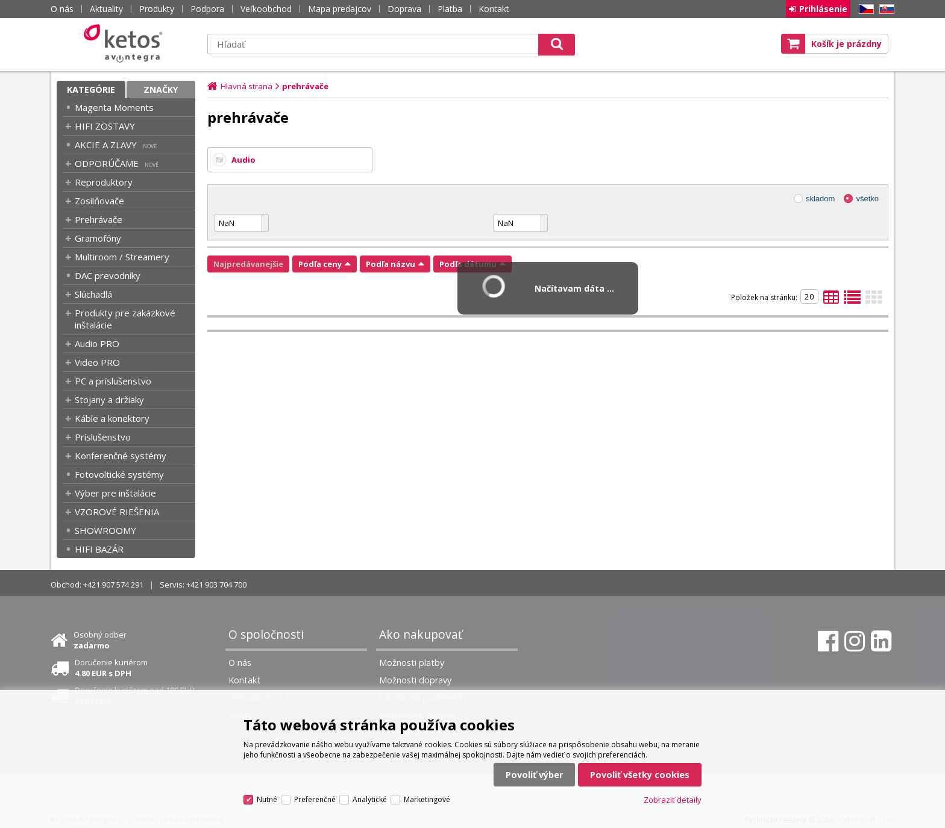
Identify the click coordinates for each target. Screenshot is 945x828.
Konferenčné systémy (120, 456)
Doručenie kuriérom (111, 668)
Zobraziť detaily (673, 799)
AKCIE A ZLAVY (106, 145)
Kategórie (91, 89)
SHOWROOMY (105, 530)
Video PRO (97, 362)
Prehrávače (98, 219)
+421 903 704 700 (216, 584)
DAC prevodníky (107, 275)
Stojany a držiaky (109, 400)
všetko (867, 198)
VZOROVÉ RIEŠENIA (117, 512)
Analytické (370, 799)
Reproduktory (104, 182)
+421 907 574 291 (113, 584)
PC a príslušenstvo (113, 381)
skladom (820, 198)
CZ (864, 9)
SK (885, 9)
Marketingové (427, 799)
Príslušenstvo (103, 437)
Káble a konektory (112, 418)
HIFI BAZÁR (99, 549)
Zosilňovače (99, 201)
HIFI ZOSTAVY (105, 126)
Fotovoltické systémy (119, 474)
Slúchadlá (93, 294)
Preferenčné (315, 799)
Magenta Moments (114, 107)
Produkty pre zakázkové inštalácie (125, 319)
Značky (160, 89)
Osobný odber (100, 640)
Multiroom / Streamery (122, 257)
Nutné (267, 799)
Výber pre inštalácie (115, 493)
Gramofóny (98, 238)
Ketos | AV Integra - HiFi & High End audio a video (126, 43)
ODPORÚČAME (107, 163)
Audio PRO (97, 343)
